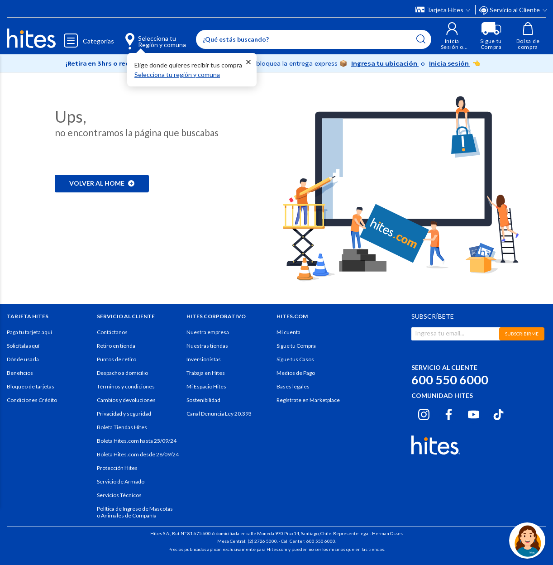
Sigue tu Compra (296, 345)
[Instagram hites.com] (423, 413)
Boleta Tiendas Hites (122, 427)
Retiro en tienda (116, 345)
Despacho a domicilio (122, 372)
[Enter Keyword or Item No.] (313, 39)
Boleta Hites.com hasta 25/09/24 (136, 440)
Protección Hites (117, 467)
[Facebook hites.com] (448, 413)
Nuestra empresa (207, 332)
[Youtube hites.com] (473, 413)
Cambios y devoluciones (126, 400)
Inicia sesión (449, 63)
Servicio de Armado (120, 481)
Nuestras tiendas (207, 345)
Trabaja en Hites (205, 372)
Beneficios (20, 372)
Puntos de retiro (116, 359)
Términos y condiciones (126, 386)
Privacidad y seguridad (124, 413)
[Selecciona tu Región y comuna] (148, 36)
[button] (452, 36)
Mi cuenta (288, 332)
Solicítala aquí (23, 345)
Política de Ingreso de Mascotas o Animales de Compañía (135, 512)
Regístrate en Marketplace (308, 400)
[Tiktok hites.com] (498, 413)
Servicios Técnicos (119, 495)
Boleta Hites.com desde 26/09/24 (138, 454)
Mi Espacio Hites (206, 386)
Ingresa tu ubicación (385, 63)
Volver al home (101, 183)
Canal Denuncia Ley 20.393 (219, 413)
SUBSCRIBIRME (522, 333)
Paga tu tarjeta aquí (29, 332)
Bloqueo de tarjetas (30, 386)
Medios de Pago (295, 372)
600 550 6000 (449, 379)
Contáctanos (112, 332)
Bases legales (293, 386)
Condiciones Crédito (32, 400)
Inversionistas (203, 359)
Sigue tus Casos (295, 359)
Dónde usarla (23, 359)
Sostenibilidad (203, 400)
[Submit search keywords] (420, 38)
